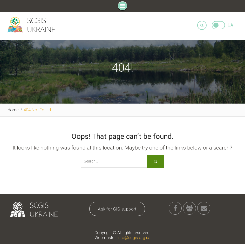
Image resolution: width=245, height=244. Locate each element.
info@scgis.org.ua (134, 237)
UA (230, 25)
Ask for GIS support (117, 209)
